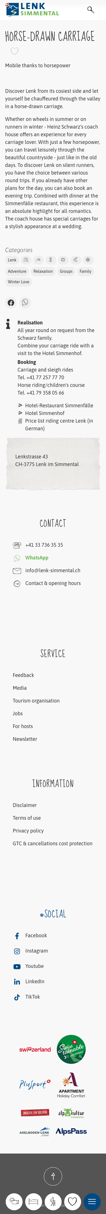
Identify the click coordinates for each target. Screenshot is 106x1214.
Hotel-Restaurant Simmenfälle (59, 405)
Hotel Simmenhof (44, 413)
